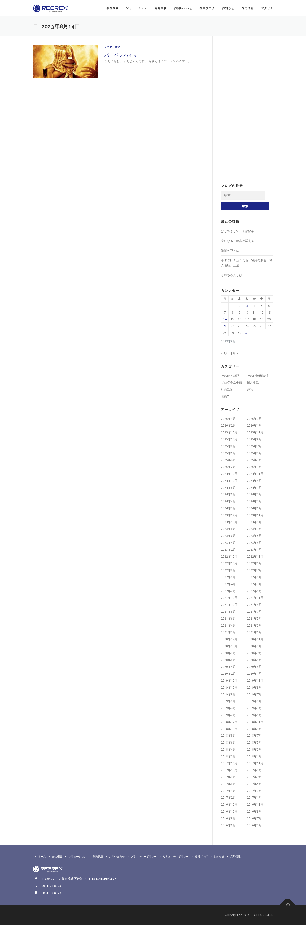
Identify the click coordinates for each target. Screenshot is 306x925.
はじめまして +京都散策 (237, 231)
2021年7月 (254, 611)
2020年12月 (229, 639)
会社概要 (112, 8)
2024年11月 (255, 474)
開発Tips (227, 396)
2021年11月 (255, 598)
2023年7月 (254, 529)
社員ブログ (207, 8)
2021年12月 (229, 598)
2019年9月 (254, 687)
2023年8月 (228, 529)
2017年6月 (228, 784)
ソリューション (136, 8)
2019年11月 (255, 680)
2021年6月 (228, 618)
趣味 (250, 389)
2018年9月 (254, 729)
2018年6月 (228, 742)
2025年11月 (255, 432)
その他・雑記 (112, 47)
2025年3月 (254, 460)
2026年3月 (254, 419)
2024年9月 (254, 481)
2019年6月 (228, 701)
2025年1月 (254, 467)
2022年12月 (229, 556)
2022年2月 (228, 591)
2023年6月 (228, 536)
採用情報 (248, 8)
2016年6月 (228, 825)
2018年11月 (255, 722)
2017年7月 (254, 777)
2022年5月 (254, 577)
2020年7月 (254, 653)
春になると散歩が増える (237, 241)
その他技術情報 (257, 375)
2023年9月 (254, 522)
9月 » (234, 353)
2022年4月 (228, 584)
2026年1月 (254, 425)
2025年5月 (254, 453)
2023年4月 (228, 543)
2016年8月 (228, 818)
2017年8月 (228, 777)
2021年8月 (228, 611)
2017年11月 (255, 763)
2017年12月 (229, 763)
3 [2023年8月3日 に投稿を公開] (247, 306)
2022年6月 (228, 577)
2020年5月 (254, 660)
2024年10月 (229, 481)
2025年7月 (254, 446)
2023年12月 (229, 515)
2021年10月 (229, 605)
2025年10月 (229, 439)
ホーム (39, 856)
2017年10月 (229, 770)
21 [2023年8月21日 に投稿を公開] (225, 326)
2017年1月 (254, 797)
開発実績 (161, 8)
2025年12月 (229, 432)
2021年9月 (254, 605)
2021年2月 (228, 632)
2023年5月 (254, 536)
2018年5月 (254, 742)
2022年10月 (229, 563)
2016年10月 (229, 811)
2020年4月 (228, 666)
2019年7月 (254, 694)
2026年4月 (228, 419)
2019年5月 (254, 701)
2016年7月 (254, 818)
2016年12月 (229, 804)
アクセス (267, 8)
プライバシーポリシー (141, 856)
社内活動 (227, 389)
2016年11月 (255, 804)
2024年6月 (228, 494)
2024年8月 (228, 487)
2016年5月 (254, 825)
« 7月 (224, 353)
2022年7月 (254, 570)
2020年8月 (228, 653)
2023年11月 (255, 515)
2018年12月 (229, 722)
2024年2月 (228, 508)
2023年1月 (254, 549)
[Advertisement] (247, 110)
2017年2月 (228, 797)
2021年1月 (254, 632)
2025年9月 (254, 439)
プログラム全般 (231, 382)
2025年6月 (228, 453)
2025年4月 (228, 460)
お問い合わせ (183, 8)
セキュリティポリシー (173, 856)
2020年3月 (254, 666)
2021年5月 (254, 618)
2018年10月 (229, 729)
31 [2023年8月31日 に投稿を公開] (247, 333)
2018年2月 (228, 756)
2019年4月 (228, 708)
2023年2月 (228, 549)
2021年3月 (254, 625)
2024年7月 (254, 487)
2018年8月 (228, 735)
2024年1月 (254, 508)
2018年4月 (228, 749)
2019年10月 (229, 687)
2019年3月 (254, 708)
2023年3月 (254, 543)
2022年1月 (254, 591)
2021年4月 (228, 625)
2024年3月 (254, 501)
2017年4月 (228, 791)
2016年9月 (254, 811)
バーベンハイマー (123, 55)
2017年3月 (254, 791)
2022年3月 (254, 584)
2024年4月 (228, 501)
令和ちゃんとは (231, 275)
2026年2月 (228, 425)
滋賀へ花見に (230, 250)
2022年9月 (254, 563)
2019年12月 (229, 680)
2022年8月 (228, 570)
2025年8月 (228, 446)
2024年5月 (254, 494)
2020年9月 (254, 646)
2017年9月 (254, 770)
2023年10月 (229, 522)
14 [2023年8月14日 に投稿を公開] (225, 319)
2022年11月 (255, 556)
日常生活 (253, 382)
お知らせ (228, 8)
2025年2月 (228, 467)
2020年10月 (229, 646)
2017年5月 (254, 784)
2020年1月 (254, 673)
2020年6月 (228, 660)
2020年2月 (228, 673)
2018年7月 (254, 735)
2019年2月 (228, 715)
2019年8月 (228, 694)
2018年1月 (254, 756)
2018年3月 (254, 749)
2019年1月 (254, 715)
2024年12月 (229, 474)
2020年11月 (255, 639)
